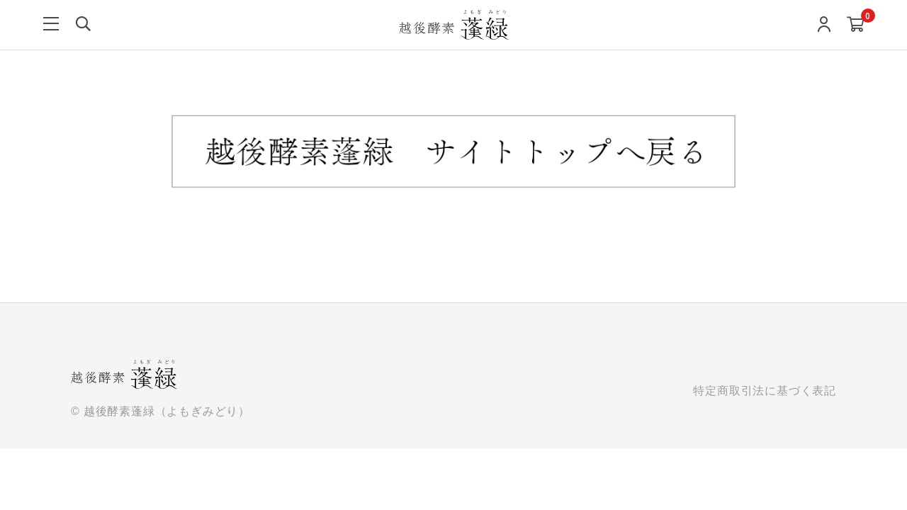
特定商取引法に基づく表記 (764, 391)
